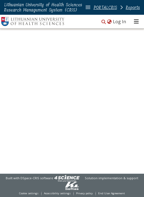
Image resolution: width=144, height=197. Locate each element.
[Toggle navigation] (136, 21)
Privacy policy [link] (84, 193)
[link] (66, 178)
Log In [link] (120, 22)
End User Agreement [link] (111, 193)
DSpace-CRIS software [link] (36, 178)
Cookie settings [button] (28, 193)
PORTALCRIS (105, 7)
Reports (133, 7)
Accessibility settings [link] (57, 193)
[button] (103, 22)
